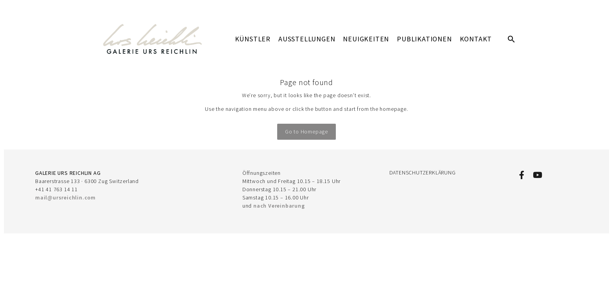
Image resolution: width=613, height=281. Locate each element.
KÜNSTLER (253, 38)
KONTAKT (476, 38)
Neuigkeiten (366, 38)
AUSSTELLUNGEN (306, 38)
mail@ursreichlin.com (65, 197)
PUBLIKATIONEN (424, 38)
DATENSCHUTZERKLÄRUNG (422, 172)
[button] (511, 38)
